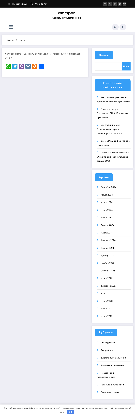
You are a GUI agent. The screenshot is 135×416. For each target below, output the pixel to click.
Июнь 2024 (107, 209)
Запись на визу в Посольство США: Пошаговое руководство (112, 112)
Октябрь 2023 (108, 270)
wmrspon (67, 13)
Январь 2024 (107, 247)
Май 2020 (106, 308)
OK (70, 412)
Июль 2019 (106, 315)
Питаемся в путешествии (113, 383)
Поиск (104, 55)
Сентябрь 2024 (108, 186)
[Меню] (11, 27)
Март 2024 (106, 232)
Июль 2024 (107, 201)
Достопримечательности (113, 357)
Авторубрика (107, 349)
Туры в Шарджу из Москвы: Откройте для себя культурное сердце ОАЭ (113, 156)
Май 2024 (106, 216)
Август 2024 (107, 194)
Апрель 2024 (107, 224)
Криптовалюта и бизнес (113, 364)
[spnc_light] (123, 27)
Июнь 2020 (107, 300)
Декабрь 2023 (108, 254)
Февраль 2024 (108, 239)
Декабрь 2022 (108, 285)
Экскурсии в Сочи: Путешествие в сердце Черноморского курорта (109, 128)
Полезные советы (110, 391)
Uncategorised (108, 341)
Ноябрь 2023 (108, 262)
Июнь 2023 (107, 277)
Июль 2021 (106, 292)
